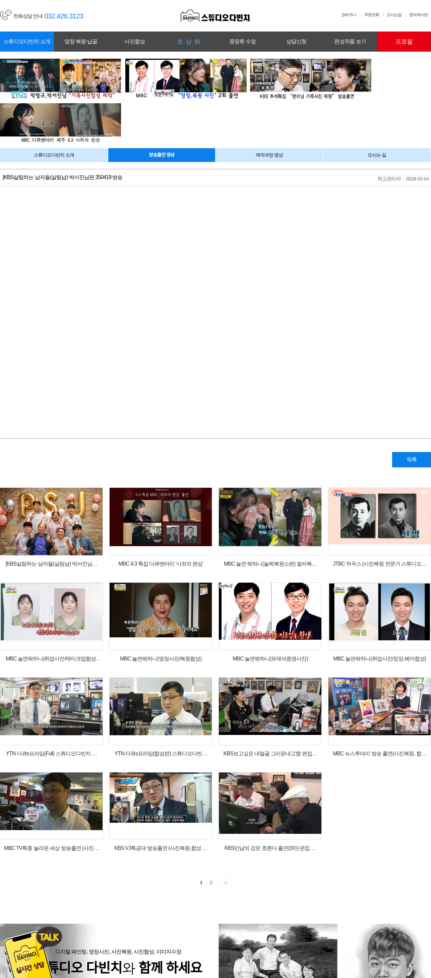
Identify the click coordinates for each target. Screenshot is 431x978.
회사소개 (118, 942)
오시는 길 (377, 105)
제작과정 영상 (269, 105)
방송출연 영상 (161, 105)
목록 (411, 409)
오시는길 (394, 14)
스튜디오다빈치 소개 (53, 105)
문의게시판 (418, 14)
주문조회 (371, 14)
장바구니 (349, 14)
